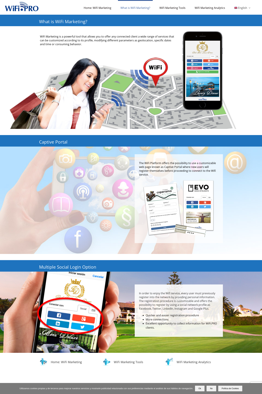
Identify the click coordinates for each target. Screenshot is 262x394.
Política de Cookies (230, 388)
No (211, 388)
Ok (200, 388)
